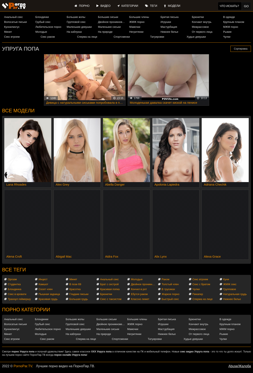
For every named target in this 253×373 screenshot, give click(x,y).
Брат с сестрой (109, 284)
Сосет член (46, 289)
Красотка (75, 289)
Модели (172, 5)
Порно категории (26, 309)
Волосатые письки (15, 21)
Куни (226, 279)
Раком (165, 279)
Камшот (43, 284)
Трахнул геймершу (19, 299)
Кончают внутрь (202, 21)
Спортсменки (122, 36)
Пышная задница (49, 294)
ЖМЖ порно (136, 21)
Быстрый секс (170, 299)
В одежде (229, 17)
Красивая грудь (48, 299)
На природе (105, 31)
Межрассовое (200, 26)
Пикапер (197, 294)
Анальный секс (13, 17)
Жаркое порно (170, 294)
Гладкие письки (78, 294)
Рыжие (227, 31)
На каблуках (74, 31)
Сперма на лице (87, 36)
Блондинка (14, 289)
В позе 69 (75, 284)
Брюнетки (198, 17)
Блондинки (42, 17)
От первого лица (202, 31)
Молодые (41, 31)
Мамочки (134, 26)
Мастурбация (168, 26)
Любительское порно (48, 26)
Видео (103, 5)
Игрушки (165, 21)
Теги (151, 5)
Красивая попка (110, 289)
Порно (81, 5)
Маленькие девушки (79, 26)
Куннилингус (11, 26)
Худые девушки (196, 36)
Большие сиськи (108, 17)
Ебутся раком (139, 294)
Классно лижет (140, 299)
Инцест (43, 279)
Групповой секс (76, 21)
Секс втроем (12, 36)
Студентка (14, 284)
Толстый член (170, 284)
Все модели (18, 110)
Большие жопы (76, 17)
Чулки (226, 36)
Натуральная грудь (235, 294)
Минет (8, 31)
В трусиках (168, 289)
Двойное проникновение (112, 21)
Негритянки (136, 31)
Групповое (229, 289)
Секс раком (48, 36)
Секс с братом (201, 284)
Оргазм (12, 279)
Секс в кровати (17, 294)
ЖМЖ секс (230, 284)
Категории (127, 5)
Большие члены (139, 17)
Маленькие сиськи (109, 26)
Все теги (14, 269)
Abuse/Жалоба (239, 366)
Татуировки (157, 36)
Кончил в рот (139, 289)
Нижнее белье (169, 31)
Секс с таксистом (110, 299)
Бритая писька (169, 17)
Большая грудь (78, 299)
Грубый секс (42, 21)
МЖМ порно (230, 26)
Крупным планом (233, 21)
